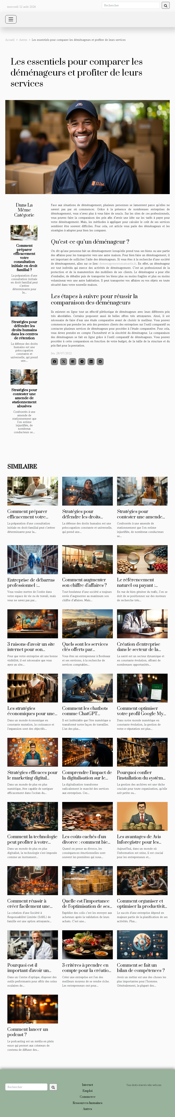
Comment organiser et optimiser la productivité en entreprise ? (142, 906)
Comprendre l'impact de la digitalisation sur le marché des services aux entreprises (87, 781)
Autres (23, 40)
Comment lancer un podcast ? (27, 1032)
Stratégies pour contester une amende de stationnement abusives (24, 398)
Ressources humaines (87, 1103)
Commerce (87, 1097)
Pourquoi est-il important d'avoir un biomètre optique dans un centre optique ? (30, 973)
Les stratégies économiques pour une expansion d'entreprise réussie (31, 716)
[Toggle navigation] (11, 19)
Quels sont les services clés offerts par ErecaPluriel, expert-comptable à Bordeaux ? (87, 652)
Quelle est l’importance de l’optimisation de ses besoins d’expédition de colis (86, 909)
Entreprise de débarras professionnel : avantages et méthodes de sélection (31, 588)
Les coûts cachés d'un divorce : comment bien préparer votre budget (86, 842)
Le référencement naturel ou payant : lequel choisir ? (136, 585)
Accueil (10, 40)
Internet (87, 1085)
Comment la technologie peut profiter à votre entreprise (32, 842)
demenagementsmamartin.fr (117, 263)
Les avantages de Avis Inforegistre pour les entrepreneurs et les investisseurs (139, 845)
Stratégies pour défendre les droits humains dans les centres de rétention (24, 330)
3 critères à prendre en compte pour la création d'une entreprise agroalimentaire (86, 973)
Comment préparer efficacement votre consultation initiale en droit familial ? (24, 257)
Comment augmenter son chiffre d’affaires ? (84, 582)
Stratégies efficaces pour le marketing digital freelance (32, 778)
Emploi (87, 1091)
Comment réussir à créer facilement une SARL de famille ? (28, 906)
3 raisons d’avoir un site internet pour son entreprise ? (31, 649)
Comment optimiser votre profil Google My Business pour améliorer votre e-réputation (142, 716)
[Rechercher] (131, 5)
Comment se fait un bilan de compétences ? (141, 968)
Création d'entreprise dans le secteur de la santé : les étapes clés (138, 649)
